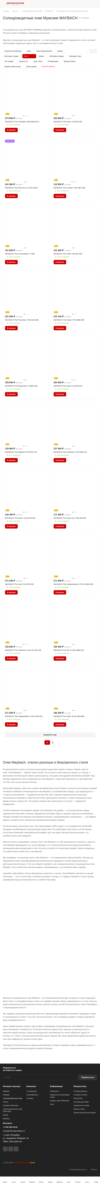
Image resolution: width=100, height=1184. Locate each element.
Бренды (6, 1118)
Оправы (6, 1095)
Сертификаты (32, 1095)
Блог (52, 1104)
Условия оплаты (80, 1095)
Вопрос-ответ (79, 1109)
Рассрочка (78, 1098)
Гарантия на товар (81, 1105)
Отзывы (29, 1098)
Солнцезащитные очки (12, 1098)
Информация (56, 1086)
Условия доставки (81, 1102)
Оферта (94, 1169)
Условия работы (80, 1091)
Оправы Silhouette (10, 1105)
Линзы (5, 1102)
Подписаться (87, 1077)
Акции (5, 1115)
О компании (31, 1091)
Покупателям (80, 1086)
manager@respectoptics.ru (14, 1131)
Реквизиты (54, 1091)
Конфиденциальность (78, 1169)
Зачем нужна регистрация (85, 1112)
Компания (31, 1086)
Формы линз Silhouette (59, 1101)
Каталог (6, 1091)
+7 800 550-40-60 (10, 1127)
